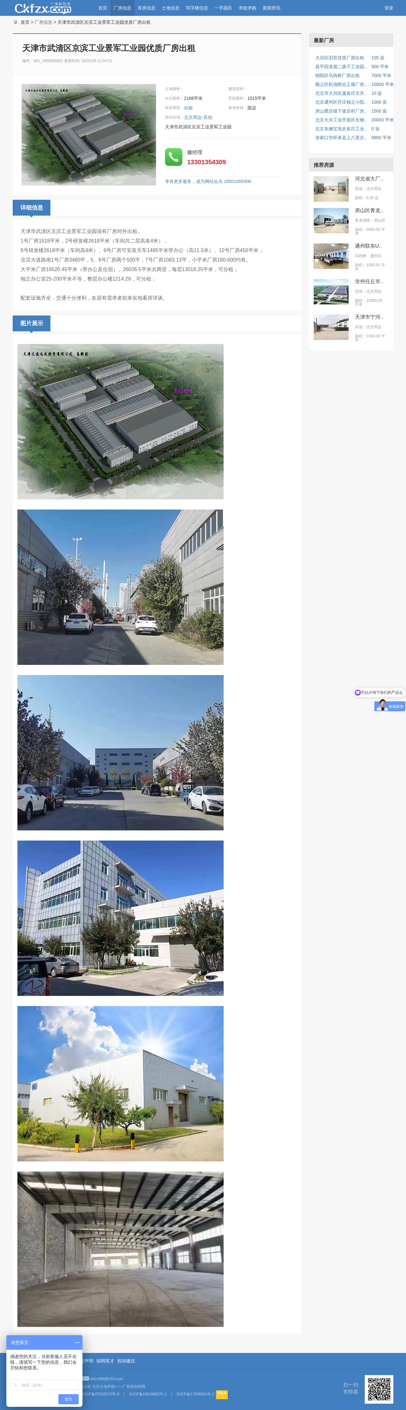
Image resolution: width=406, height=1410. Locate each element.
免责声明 (84, 1360)
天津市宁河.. (369, 317)
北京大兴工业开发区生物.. (341, 119)
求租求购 (247, 7)
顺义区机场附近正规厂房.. (341, 84)
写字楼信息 (197, 7)
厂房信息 (122, 7)
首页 (102, 7)
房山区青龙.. (369, 210)
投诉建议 (126, 1360)
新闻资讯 (271, 7)
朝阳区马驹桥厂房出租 (337, 75)
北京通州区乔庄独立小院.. (341, 102)
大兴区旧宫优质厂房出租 (339, 57)
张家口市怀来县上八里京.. (341, 137)
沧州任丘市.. (369, 281)
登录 (388, 7)
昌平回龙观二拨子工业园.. (341, 66)
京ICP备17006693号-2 (195, 1394)
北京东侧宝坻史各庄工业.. (341, 128)
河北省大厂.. (369, 178)
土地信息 (171, 7)
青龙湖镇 (362, 220)
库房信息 (146, 7)
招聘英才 (105, 1360)
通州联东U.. (368, 246)
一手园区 (223, 7)
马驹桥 (360, 256)
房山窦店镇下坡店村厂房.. (341, 111)
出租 (189, 107)
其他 (359, 188)
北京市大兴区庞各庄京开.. (341, 93)
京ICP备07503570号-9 (100, 1394)
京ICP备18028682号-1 (148, 1394)
